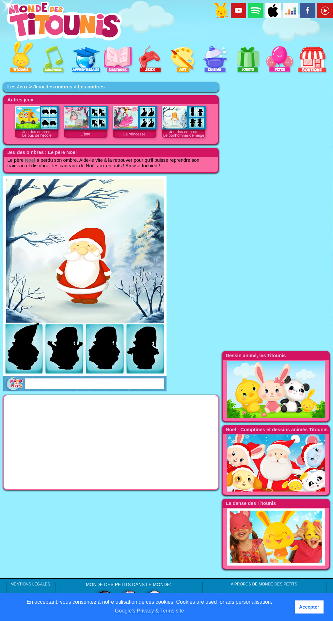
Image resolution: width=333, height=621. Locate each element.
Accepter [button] (309, 607)
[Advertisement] (111, 442)
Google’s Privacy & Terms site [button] (149, 610)
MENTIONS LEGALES (30, 584)
